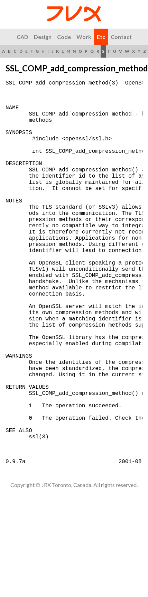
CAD (22, 36)
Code (64, 36)
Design (43, 36)
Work (83, 36)
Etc (101, 36)
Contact (121, 36)
